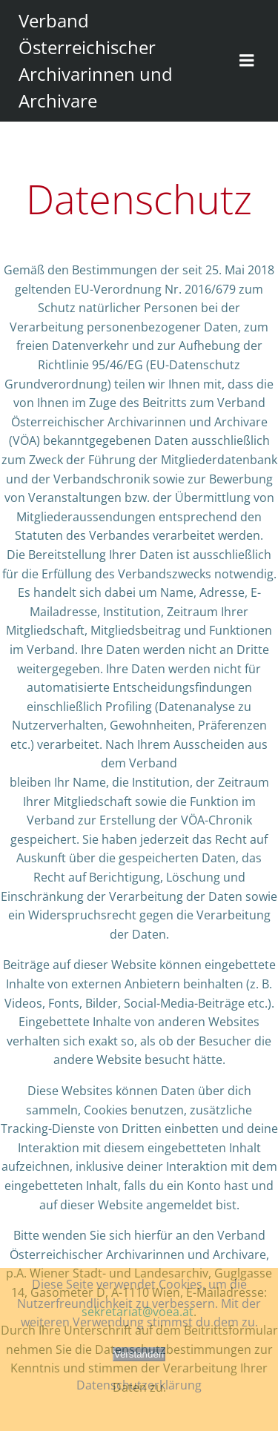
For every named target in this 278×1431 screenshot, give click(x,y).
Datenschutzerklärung (139, 1385)
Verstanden (139, 1354)
